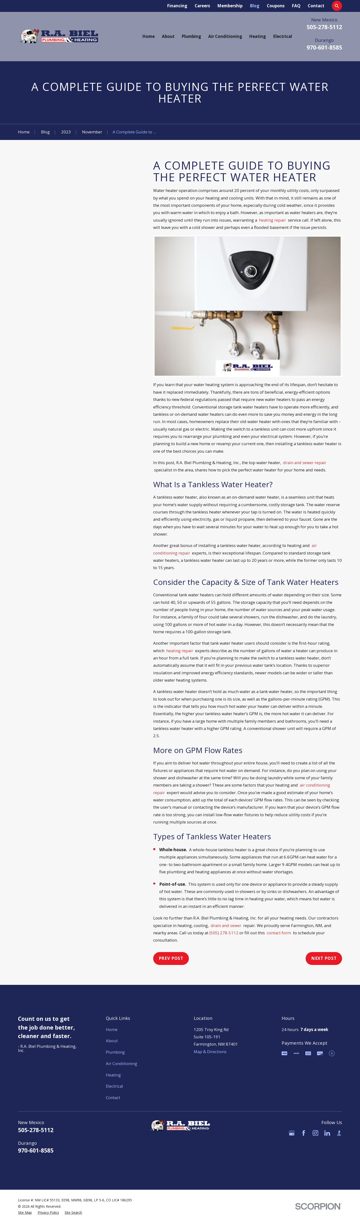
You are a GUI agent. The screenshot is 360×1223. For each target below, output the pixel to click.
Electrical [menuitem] (282, 36)
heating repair (272, 220)
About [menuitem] (168, 36)
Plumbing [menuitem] (191, 36)
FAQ (296, 6)
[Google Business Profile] (292, 1133)
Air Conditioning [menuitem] (225, 36)
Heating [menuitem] (257, 36)
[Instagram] (315, 1133)
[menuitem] (25, 1212)
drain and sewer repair (304, 462)
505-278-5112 (324, 27)
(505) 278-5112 (223, 933)
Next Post (324, 958)
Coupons (276, 6)
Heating (113, 1075)
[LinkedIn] (327, 1133)
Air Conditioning (121, 1063)
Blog (254, 6)
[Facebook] (304, 1133)
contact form (279, 933)
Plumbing (115, 1052)
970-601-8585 (324, 47)
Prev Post (171, 958)
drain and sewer (226, 925)
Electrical (114, 1086)
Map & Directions (210, 1051)
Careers (202, 6)
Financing (177, 6)
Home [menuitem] (148, 36)
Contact (316, 6)
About (112, 1040)
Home (111, 1029)
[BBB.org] (339, 1133)
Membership (230, 6)
